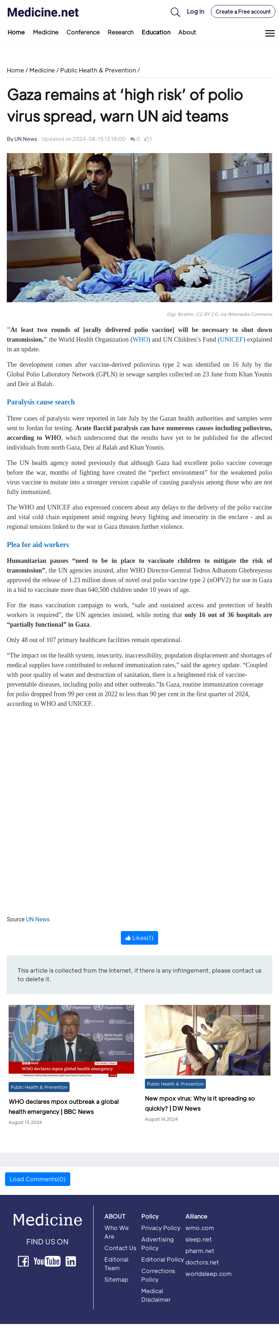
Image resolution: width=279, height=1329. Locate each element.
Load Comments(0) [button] (38, 1179)
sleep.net (198, 1239)
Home (16, 32)
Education (156, 32)
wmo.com (199, 1227)
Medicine (45, 32)
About (187, 32)
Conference (83, 32)
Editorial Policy (162, 1259)
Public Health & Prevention (98, 70)
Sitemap (116, 1279)
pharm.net (199, 1250)
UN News (38, 919)
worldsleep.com (208, 1273)
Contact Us (120, 1248)
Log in (195, 11)
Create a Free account (243, 11)
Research (120, 32)
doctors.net (202, 1262)
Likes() (139, 937)
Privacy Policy (160, 1227)
